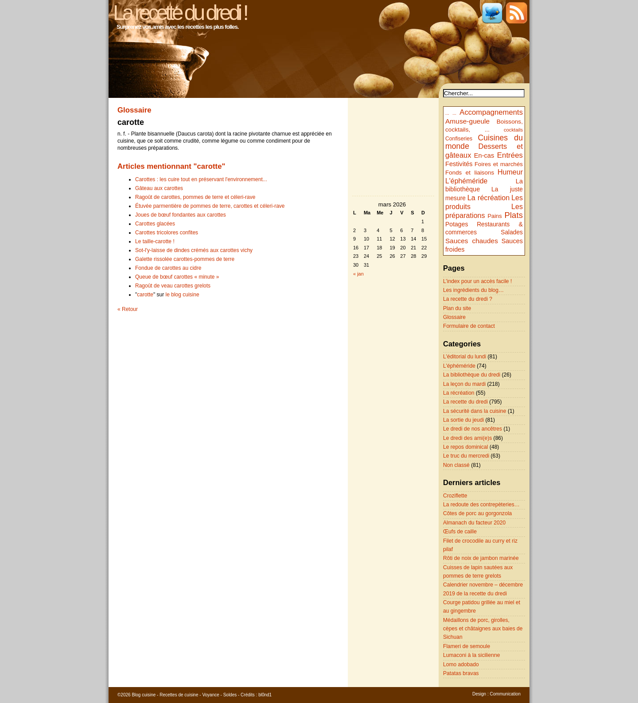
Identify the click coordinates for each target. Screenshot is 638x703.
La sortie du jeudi (463, 420)
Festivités (459, 163)
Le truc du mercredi (466, 456)
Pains (494, 216)
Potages (456, 224)
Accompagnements (491, 112)
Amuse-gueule (467, 121)
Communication (505, 693)
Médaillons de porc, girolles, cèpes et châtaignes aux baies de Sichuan (483, 629)
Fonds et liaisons (469, 172)
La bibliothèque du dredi (471, 375)
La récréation (488, 198)
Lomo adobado (461, 664)
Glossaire (454, 317)
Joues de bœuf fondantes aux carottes (180, 215)
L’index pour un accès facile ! (477, 281)
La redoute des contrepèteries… (481, 504)
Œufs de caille (460, 531)
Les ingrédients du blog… (473, 290)
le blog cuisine (182, 294)
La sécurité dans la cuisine (474, 411)
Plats (514, 215)
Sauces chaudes (471, 241)
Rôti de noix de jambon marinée (481, 558)
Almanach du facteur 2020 (474, 523)
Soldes (230, 694)
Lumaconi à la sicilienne (471, 655)
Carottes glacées (155, 224)
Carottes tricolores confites (166, 232)
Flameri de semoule (466, 646)
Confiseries (458, 139)
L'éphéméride (466, 181)
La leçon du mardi (464, 384)
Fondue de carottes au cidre (168, 268)
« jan (358, 273)
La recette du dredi (465, 402)
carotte (145, 294)
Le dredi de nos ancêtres (472, 429)
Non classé (456, 465)
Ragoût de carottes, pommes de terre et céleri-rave (195, 197)
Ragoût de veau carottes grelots (172, 286)
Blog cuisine (144, 694)
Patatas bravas (461, 673)
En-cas (484, 155)
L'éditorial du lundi (464, 356)
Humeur (510, 172)
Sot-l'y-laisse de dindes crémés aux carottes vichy (194, 250)
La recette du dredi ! (179, 12)
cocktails (513, 129)
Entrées (510, 155)
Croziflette (455, 496)
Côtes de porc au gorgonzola (477, 513)
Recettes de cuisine (179, 694)
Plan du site (457, 308)
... (447, 113)
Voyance (210, 694)
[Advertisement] (393, 419)
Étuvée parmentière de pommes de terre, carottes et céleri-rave (210, 206)
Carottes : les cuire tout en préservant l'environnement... (201, 179)
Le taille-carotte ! (155, 241)
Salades (512, 232)
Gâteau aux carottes (159, 188)
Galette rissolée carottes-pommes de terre (184, 259)
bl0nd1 (265, 694)
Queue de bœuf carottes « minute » (177, 277)
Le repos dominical (465, 447)
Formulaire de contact (469, 326)
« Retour (127, 309)
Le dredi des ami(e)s (467, 438)
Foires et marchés (499, 164)
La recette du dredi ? (467, 299)
